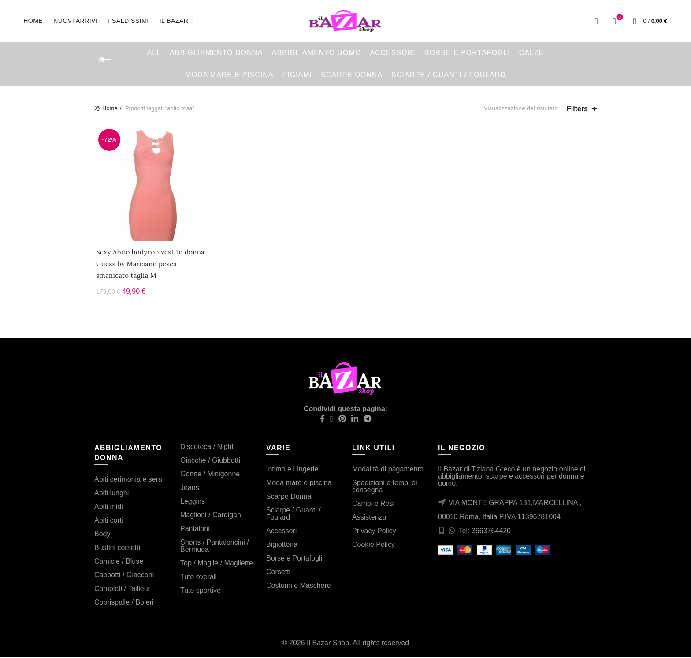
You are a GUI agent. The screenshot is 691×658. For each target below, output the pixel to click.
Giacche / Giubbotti (210, 461)
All (154, 52)
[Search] (596, 21)
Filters (577, 108)
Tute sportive (200, 591)
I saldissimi (128, 20)
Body (102, 534)
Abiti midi (108, 507)
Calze (531, 52)
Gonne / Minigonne (210, 475)
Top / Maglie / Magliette (216, 564)
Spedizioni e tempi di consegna (384, 487)
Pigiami (297, 75)
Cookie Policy (373, 545)
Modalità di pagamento (388, 470)
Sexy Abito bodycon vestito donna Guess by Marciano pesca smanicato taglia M (152, 265)
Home (33, 20)
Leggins (192, 502)
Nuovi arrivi (78, 16)
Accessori (392, 52)
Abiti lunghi (111, 493)
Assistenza (369, 518)
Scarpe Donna (352, 75)
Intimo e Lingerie (292, 470)
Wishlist (619, 17)
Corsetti (278, 572)
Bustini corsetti (117, 548)
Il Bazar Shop (328, 643)
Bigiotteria (281, 545)
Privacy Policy (374, 531)
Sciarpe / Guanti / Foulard (448, 75)
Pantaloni (195, 529)
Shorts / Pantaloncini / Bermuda (214, 546)
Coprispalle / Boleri (123, 603)
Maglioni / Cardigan (210, 516)
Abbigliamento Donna (216, 52)
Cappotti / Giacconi (124, 575)
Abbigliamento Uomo (316, 52)
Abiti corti (108, 521)
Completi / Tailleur (122, 589)
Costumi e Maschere (298, 586)
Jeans (189, 488)
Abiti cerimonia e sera (128, 480)
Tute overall (198, 577)
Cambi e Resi (373, 504)
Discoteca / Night (207, 447)
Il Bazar (174, 20)
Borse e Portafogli (467, 52)
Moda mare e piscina (229, 75)
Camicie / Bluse (118, 562)
